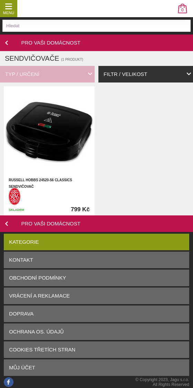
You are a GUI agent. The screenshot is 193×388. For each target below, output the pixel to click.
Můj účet (22, 367)
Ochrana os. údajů (36, 331)
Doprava (21, 314)
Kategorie (24, 242)
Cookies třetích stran (42, 349)
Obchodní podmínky (37, 278)
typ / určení (22, 74)
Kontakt (21, 260)
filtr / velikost (125, 74)
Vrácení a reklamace (39, 296)
